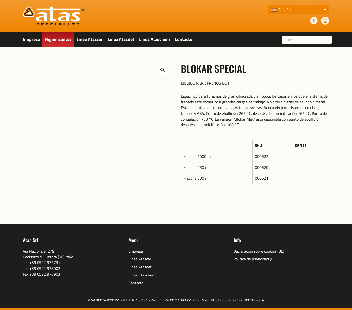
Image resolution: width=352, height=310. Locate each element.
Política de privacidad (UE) (255, 259)
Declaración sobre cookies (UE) (259, 251)
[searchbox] (307, 40)
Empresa (31, 39)
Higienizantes (58, 39)
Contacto (183, 39)
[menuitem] (298, 9)
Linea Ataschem (154, 39)
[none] (298, 9)
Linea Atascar (90, 39)
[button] (162, 70)
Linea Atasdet (121, 39)
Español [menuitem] (285, 10)
